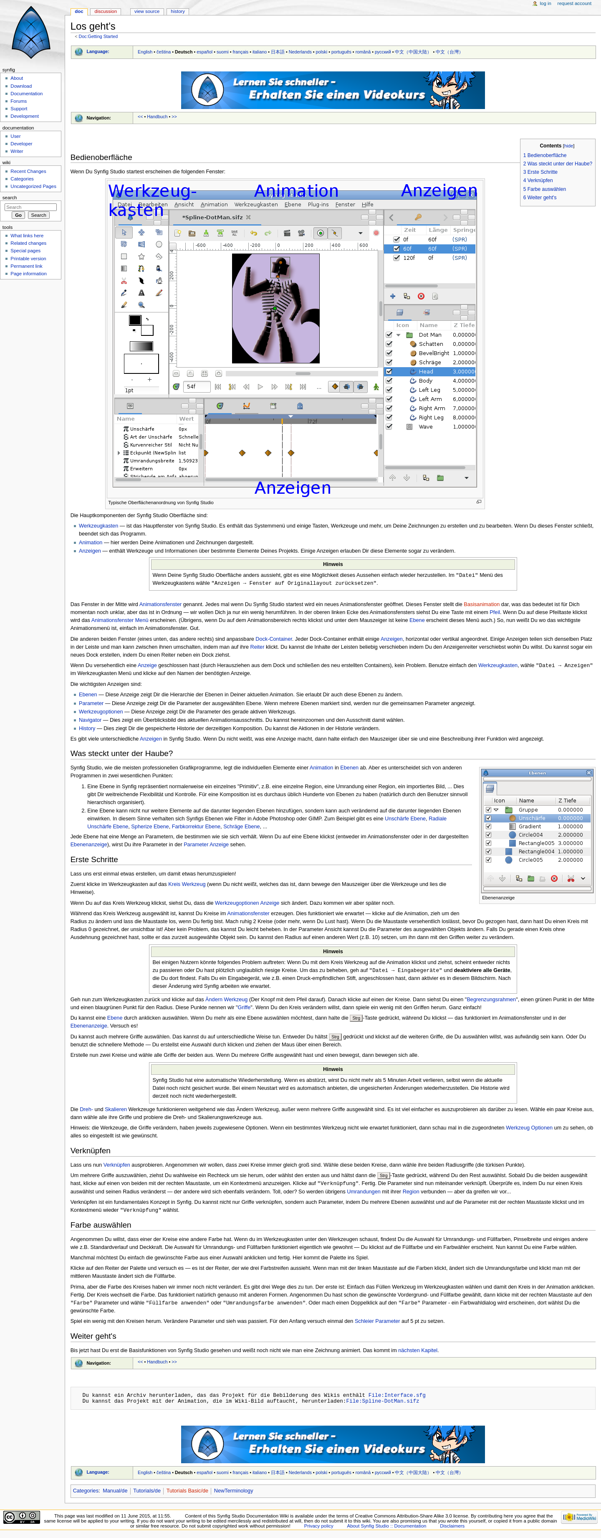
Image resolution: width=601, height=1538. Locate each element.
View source (146, 11)
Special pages (25, 250)
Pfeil (495, 613)
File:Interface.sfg (397, 1398)
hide (568, 145)
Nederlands (300, 51)
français (240, 51)
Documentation (26, 93)
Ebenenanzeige (89, 846)
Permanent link (26, 266)
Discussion (106, 11)
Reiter (257, 648)
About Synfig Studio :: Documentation (387, 1528)
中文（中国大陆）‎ (413, 51)
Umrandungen (363, 1194)
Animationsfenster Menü (120, 621)
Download (21, 86)
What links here (26, 235)
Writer (16, 151)
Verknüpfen (117, 1167)
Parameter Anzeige (206, 846)
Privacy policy (318, 1528)
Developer (21, 143)
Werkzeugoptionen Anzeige (247, 904)
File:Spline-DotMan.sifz (382, 1404)
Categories (85, 1494)
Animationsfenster (160, 605)
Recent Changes (28, 171)
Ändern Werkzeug (226, 1001)
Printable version (28, 258)
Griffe (244, 1009)
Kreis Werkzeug (186, 885)
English (145, 51)
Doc (79, 11)
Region (411, 1194)
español (204, 51)
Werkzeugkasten (98, 526)
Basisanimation (482, 605)
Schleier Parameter (377, 1324)
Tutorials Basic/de (187, 1494)
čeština (164, 51)
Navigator (90, 721)
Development (24, 116)
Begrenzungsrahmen (491, 1001)
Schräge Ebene (241, 828)
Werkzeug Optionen (529, 1129)
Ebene (417, 621)
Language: (97, 51)
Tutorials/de (147, 1494)
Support (18, 108)
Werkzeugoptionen (101, 713)
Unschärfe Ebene (405, 820)
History (87, 730)
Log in (545, 3)
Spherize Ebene (150, 828)
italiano (260, 51)
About (16, 78)
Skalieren (116, 1111)
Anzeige (147, 667)
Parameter (91, 705)
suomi (223, 51)
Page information (28, 273)
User (15, 136)
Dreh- (86, 1111)
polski (322, 51)
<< (140, 116)
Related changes (28, 243)
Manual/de (115, 1494)
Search (10, 197)
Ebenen (88, 696)
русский (383, 51)
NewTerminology (233, 1494)
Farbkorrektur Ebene (196, 828)
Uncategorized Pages (33, 186)
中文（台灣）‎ (449, 51)
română (363, 51)
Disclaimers (452, 1528)
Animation (90, 543)
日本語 (278, 51)
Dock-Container (273, 640)
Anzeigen (90, 551)
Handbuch (157, 116)
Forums (18, 101)
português (341, 51)
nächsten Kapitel (417, 1353)
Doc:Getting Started (98, 36)
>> (174, 116)
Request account (575, 3)
